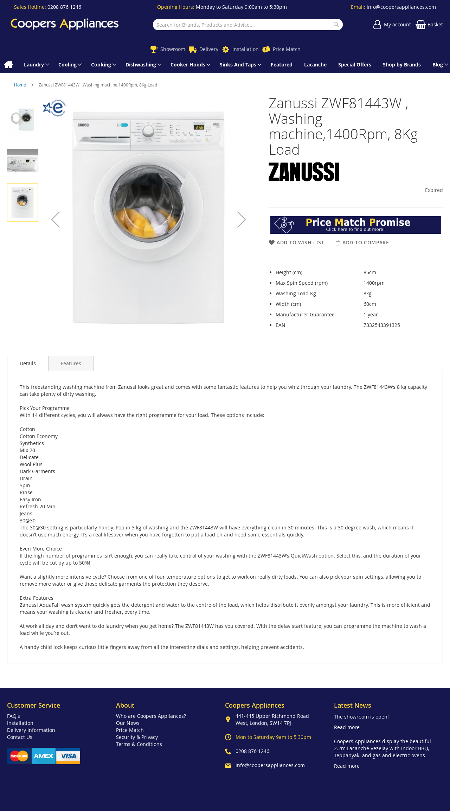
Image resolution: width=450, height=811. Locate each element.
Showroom (172, 49)
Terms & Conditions (139, 744)
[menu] (225, 64)
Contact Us (19, 737)
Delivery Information (31, 730)
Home (20, 85)
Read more (347, 727)
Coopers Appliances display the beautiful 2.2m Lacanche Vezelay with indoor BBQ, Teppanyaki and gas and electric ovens (382, 748)
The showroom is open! (361, 716)
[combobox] (247, 24)
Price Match (287, 49)
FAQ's (13, 716)
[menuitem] (8, 64)
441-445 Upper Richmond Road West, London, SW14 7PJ (272, 719)
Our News (128, 723)
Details (28, 363)
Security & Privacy (137, 737)
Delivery (208, 49)
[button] (55, 219)
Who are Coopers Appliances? (151, 716)
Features (71, 363)
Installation (245, 49)
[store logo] (64, 24)
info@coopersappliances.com (401, 7)
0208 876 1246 (64, 7)
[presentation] (28, 363)
